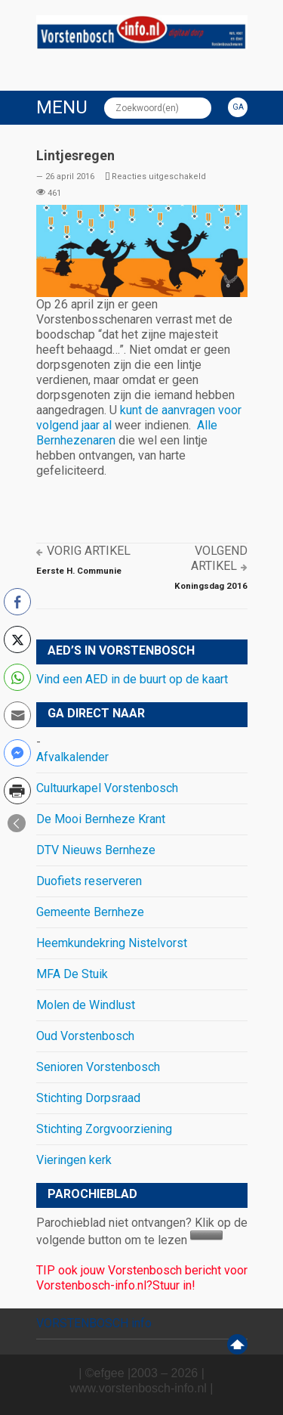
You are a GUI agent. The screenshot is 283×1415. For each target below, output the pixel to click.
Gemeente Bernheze (90, 912)
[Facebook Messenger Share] (17, 752)
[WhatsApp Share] (17, 677)
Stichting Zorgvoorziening (104, 1129)
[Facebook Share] (17, 601)
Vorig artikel (89, 550)
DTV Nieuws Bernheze (95, 850)
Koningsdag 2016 (211, 586)
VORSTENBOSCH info (94, 1323)
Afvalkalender (72, 757)
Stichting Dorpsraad (88, 1098)
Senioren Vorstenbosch (98, 1067)
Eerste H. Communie (79, 570)
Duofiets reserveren (89, 881)
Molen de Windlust (85, 1005)
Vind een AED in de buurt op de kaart (132, 679)
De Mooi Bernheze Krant (100, 819)
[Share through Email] (17, 715)
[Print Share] (17, 790)
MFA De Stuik (72, 974)
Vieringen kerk (74, 1160)
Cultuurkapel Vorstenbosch (107, 788)
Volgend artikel (219, 558)
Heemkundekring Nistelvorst (111, 943)
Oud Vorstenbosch (85, 1036)
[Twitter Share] (17, 639)
